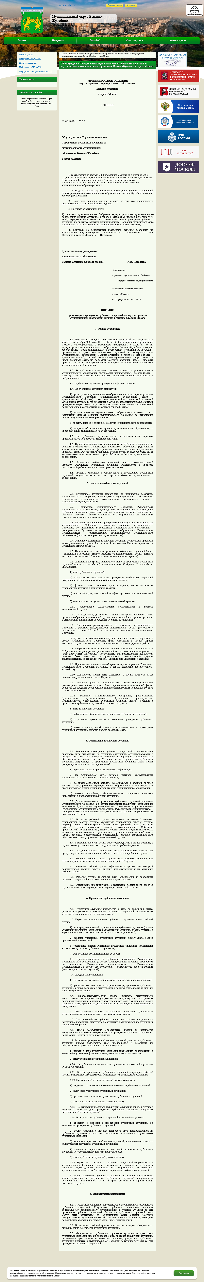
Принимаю (184, 1273)
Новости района (26, 54)
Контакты (131, 5)
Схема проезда (115, 5)
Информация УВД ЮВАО (30, 59)
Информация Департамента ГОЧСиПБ (35, 71)
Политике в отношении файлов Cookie (43, 1276)
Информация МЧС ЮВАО (30, 67)
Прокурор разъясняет (28, 63)
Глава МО (95, 40)
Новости (72, 53)
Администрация (177, 40)
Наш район (58, 40)
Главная (22, 40)
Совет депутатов (134, 40)
